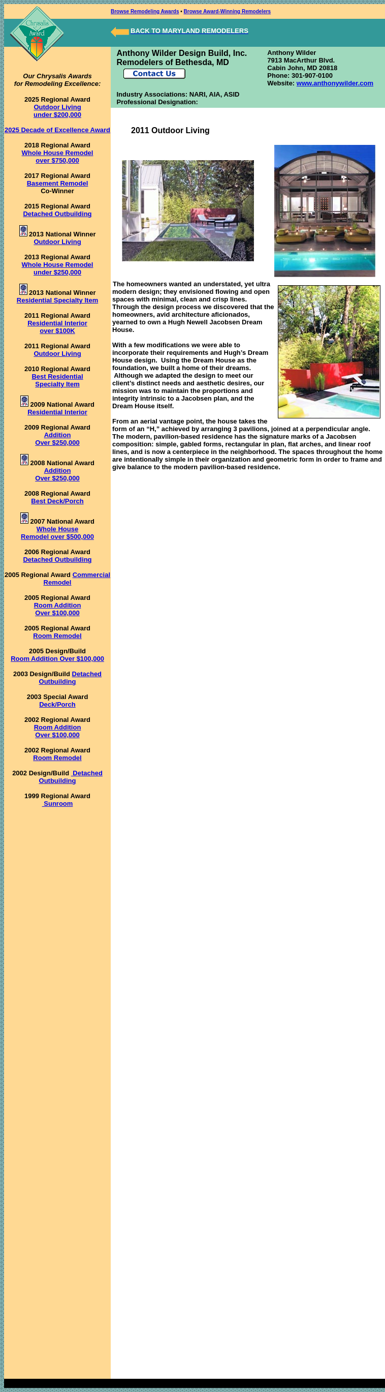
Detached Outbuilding (57, 214)
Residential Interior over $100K (57, 327)
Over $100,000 (57, 613)
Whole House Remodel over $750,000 (57, 156)
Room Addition (57, 605)
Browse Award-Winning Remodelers (227, 11)
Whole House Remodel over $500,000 (57, 532)
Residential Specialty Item (57, 300)
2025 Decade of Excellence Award (57, 130)
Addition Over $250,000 (57, 438)
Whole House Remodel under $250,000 (57, 268)
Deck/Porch (57, 704)
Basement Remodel (57, 183)
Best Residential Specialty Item (57, 380)
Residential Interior (57, 412)
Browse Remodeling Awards (145, 11)
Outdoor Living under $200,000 (57, 110)
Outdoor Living (57, 242)
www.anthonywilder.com (335, 83)
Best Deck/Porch (57, 501)
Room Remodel (57, 636)
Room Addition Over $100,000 (57, 658)
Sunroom (57, 803)
